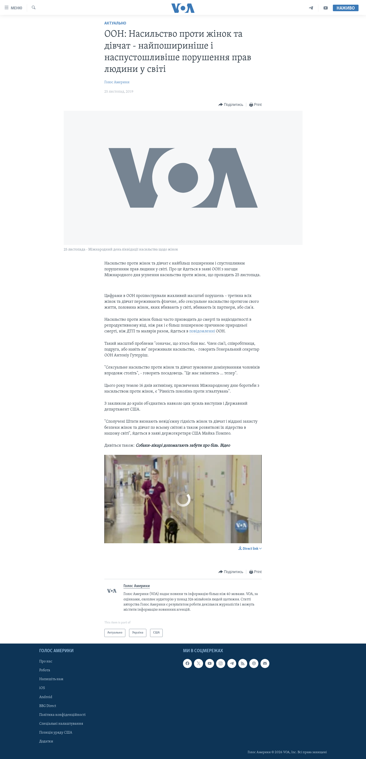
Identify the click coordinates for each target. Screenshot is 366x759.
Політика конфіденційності (62, 715)
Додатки (46, 741)
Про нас (45, 661)
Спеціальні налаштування (61, 723)
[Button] (230, 105)
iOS (42, 688)
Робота (44, 670)
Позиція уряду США (55, 732)
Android (45, 697)
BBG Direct (47, 706)
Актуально (115, 23)
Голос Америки (117, 82)
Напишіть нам (51, 679)
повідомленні (202, 331)
